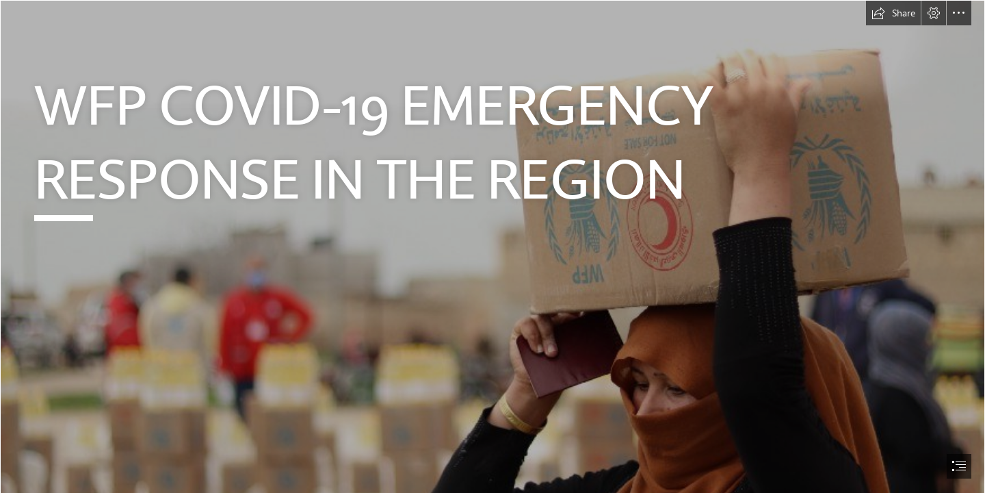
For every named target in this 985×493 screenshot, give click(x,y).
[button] (893, 13)
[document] (492, 246)
